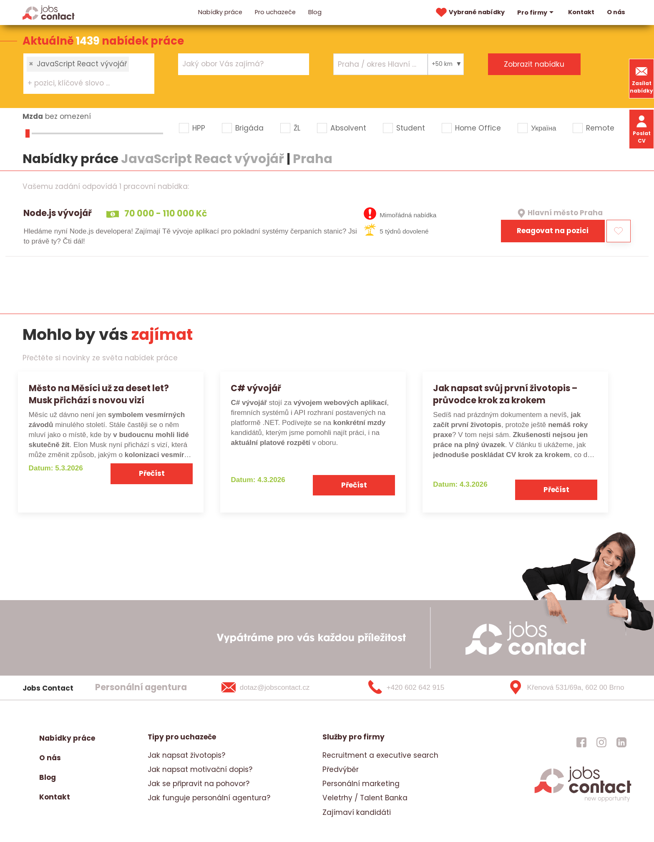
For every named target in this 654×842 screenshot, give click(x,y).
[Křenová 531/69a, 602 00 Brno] (563, 688)
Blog (315, 12)
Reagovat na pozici (553, 231)
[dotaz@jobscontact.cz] (276, 688)
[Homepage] (49, 12)
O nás (616, 12)
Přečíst (152, 473)
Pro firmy (536, 12)
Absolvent (348, 128)
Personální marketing (361, 784)
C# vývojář (256, 388)
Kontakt (581, 12)
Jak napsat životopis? (186, 755)
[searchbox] (84, 83)
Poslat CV (642, 128)
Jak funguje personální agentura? (209, 798)
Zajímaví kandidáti (356, 812)
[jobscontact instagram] (601, 742)
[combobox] (88, 73)
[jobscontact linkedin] (621, 742)
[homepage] (582, 800)
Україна (543, 128)
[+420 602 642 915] (420, 688)
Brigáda (249, 128)
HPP (198, 128)
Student (410, 128)
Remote (600, 128)
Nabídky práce (220, 12)
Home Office (478, 128)
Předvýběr (340, 769)
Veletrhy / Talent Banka (364, 798)
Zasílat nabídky (641, 78)
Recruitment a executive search (380, 755)
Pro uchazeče (275, 12)
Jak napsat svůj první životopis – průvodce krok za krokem (505, 394)
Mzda (33, 116)
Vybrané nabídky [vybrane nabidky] (469, 12)
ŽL (297, 128)
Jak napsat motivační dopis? (200, 769)
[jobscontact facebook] (581, 742)
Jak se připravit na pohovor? (198, 784)
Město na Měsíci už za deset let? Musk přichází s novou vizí (99, 394)
